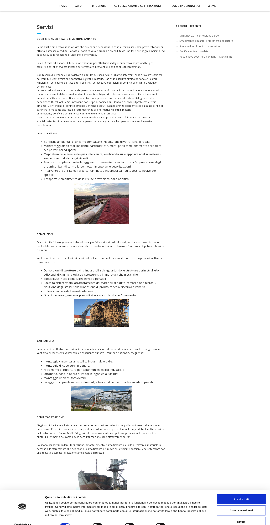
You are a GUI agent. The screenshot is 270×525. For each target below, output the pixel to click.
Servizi (211, 5)
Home (65, 5)
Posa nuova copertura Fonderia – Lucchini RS (205, 56)
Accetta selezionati (241, 502)
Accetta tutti (241, 491)
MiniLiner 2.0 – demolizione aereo (199, 35)
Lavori (81, 5)
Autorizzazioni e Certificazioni (138, 5)
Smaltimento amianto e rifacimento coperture (206, 40)
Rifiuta (241, 513)
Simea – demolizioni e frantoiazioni (199, 46)
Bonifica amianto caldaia (193, 51)
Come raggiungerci (184, 5)
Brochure (99, 5)
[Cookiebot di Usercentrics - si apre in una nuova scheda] (22, 518)
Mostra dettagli (181, 518)
